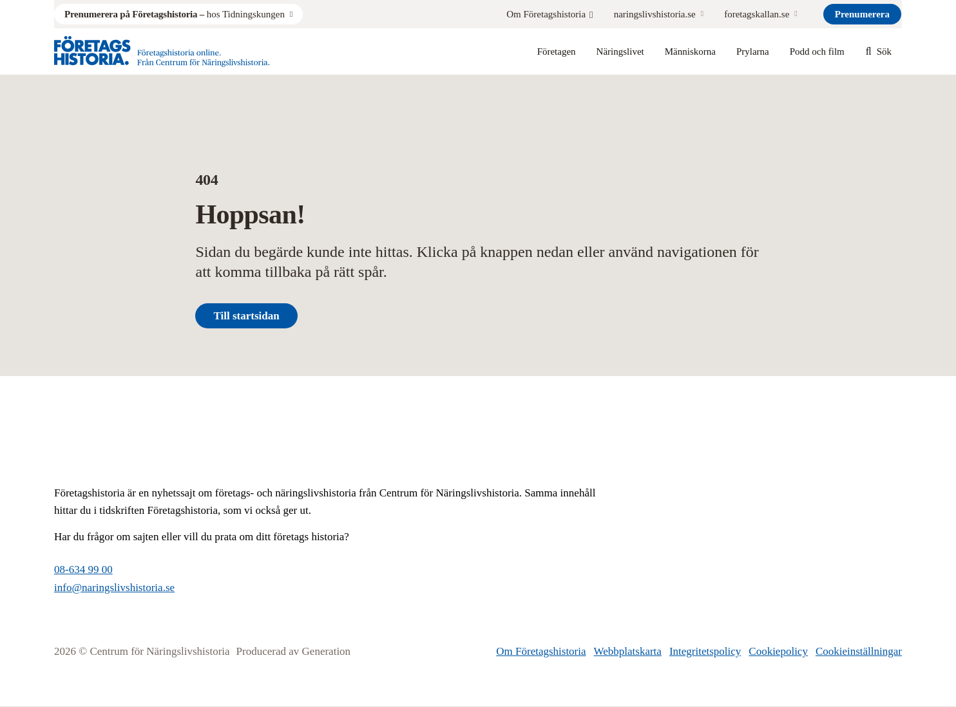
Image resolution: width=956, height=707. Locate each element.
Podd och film (817, 51)
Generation (326, 651)
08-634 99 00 (83, 569)
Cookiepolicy (778, 651)
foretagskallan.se (756, 14)
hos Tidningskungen (174, 14)
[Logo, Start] (162, 51)
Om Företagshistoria (549, 14)
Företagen (556, 51)
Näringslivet (620, 51)
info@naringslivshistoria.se (114, 587)
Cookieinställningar (859, 651)
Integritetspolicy (705, 651)
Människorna (690, 51)
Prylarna (752, 51)
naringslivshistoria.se (655, 14)
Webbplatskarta (628, 651)
